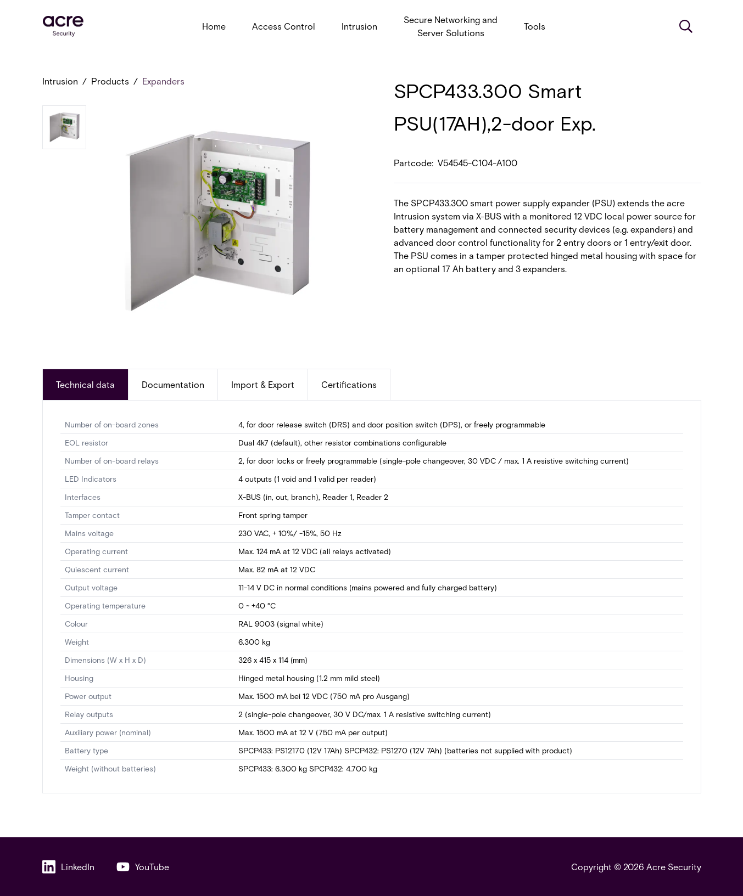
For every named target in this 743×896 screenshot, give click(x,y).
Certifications (349, 384)
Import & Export (262, 384)
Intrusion (359, 26)
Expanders (163, 81)
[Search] (686, 26)
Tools (534, 26)
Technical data (85, 384)
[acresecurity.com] (63, 26)
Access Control (283, 26)
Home (214, 26)
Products (110, 81)
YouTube (142, 866)
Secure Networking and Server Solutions (451, 26)
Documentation (173, 384)
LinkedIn (68, 866)
